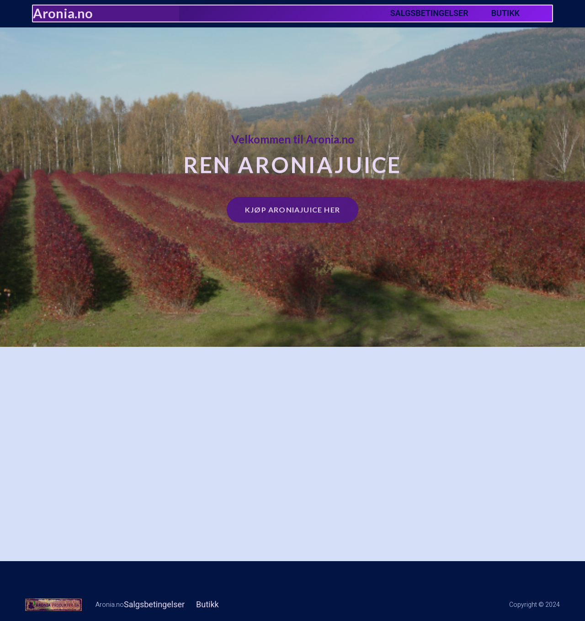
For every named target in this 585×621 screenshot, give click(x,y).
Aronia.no (63, 13)
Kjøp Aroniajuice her (292, 207)
